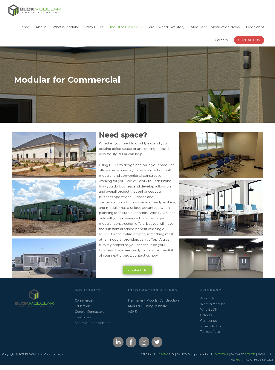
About (41, 31)
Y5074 (239, 364)
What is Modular (65, 31)
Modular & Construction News (215, 31)
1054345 (163, 359)
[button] (249, 44)
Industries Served (124, 31)
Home (24, 31)
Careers (221, 44)
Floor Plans (255, 31)
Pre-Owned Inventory (166, 31)
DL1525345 (221, 359)
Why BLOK (95, 31)
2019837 (250, 359)
